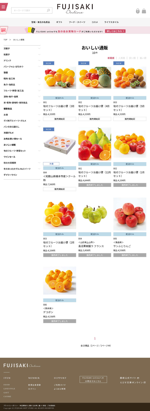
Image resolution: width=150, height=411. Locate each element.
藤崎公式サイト (128, 377)
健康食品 (8, 108)
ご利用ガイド (60, 385)
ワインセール (9, 156)
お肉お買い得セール (13, 138)
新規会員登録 (34, 385)
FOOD (7, 385)
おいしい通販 (18, 39)
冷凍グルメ (8, 132)
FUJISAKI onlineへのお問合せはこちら (93, 379)
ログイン (32, 389)
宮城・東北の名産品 (40, 22)
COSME (7, 396)
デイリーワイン (10, 174)
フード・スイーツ (77, 22)
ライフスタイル (111, 22)
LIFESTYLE (9, 389)
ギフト (59, 22)
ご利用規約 (51, 405)
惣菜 (6, 72)
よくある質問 (60, 389)
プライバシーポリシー (11, 405)
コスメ (95, 22)
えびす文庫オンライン (131, 382)
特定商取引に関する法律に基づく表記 (33, 405)
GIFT (6, 393)
